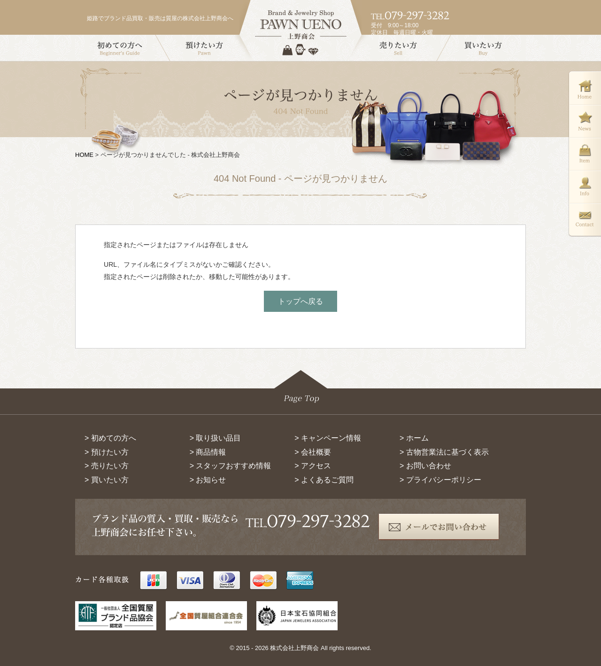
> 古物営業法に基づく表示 (444, 452)
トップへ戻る (300, 301)
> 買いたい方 (107, 480)
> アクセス (312, 466)
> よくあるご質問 (324, 480)
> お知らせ (208, 480)
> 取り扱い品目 (215, 438)
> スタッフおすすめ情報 (230, 466)
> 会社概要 (312, 452)
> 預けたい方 (107, 452)
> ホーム (414, 438)
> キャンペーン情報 (327, 438)
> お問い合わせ (425, 466)
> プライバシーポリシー (440, 480)
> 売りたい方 (107, 466)
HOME (84, 154)
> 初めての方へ (110, 438)
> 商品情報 (208, 452)
